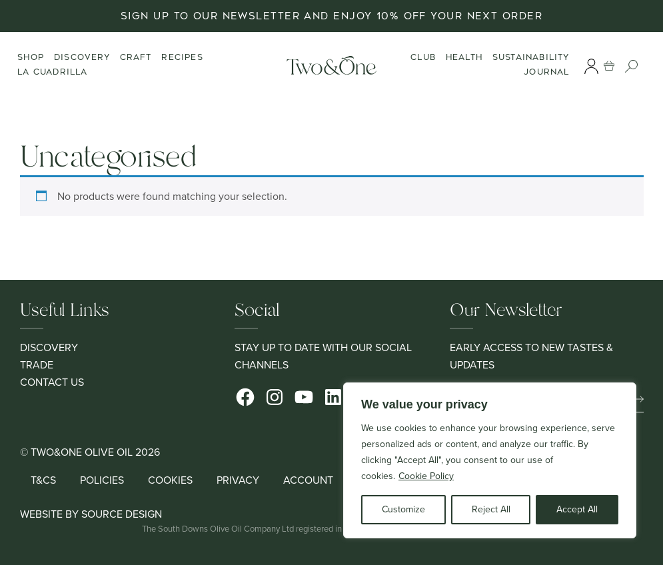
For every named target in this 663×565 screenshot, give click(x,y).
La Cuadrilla (52, 72)
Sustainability (531, 57)
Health (464, 57)
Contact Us (52, 382)
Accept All (577, 509)
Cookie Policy (426, 476)
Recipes (182, 57)
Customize (403, 509)
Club (423, 57)
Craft (136, 57)
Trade (36, 364)
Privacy (238, 480)
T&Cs (43, 480)
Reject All (491, 509)
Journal (547, 72)
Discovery (82, 57)
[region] (489, 460)
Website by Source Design (91, 514)
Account (308, 480)
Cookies (170, 480)
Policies (102, 480)
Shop (30, 57)
